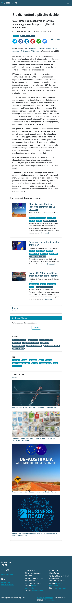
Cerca (15, 308)
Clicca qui (36, 328)
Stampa (55, 39)
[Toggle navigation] (68, 3)
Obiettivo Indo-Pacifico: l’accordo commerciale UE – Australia (43, 207)
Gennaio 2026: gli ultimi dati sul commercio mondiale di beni (34, 407)
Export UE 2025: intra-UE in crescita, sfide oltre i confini (43, 274)
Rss (14, 311)
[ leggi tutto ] (45, 233)
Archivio (14, 378)
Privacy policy (50, 600)
